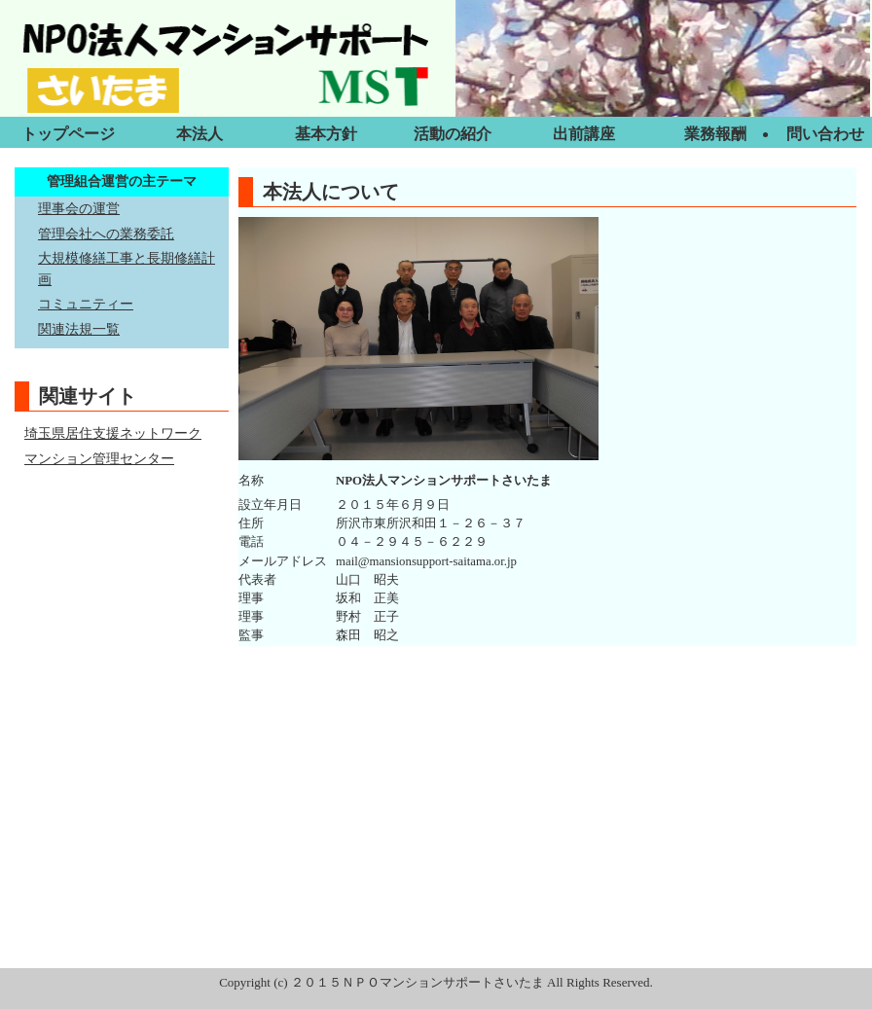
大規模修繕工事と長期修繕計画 (126, 268)
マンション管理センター (99, 458)
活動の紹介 (452, 134)
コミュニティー (85, 303)
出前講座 (584, 134)
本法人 (199, 134)
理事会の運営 (79, 208)
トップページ (68, 134)
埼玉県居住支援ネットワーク (112, 433)
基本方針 (326, 134)
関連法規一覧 (79, 329)
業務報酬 (715, 134)
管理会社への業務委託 (106, 233)
